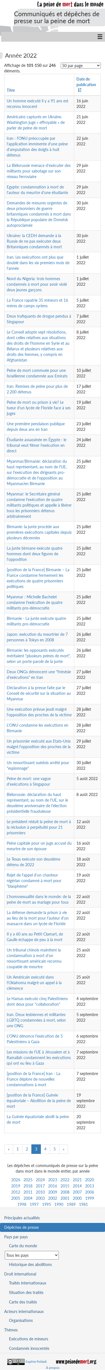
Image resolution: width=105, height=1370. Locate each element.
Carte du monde (23, 1245)
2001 (64, 1198)
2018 (28, 1186)
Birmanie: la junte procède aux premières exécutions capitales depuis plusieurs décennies (39, 532)
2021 (77, 1179)
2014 (77, 1186)
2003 (40, 1198)
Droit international (20, 1274)
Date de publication (86, 82)
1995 (46, 1204)
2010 (40, 1192)
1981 (83, 1204)
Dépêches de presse (21, 1227)
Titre (11, 90)
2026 (15, 1179)
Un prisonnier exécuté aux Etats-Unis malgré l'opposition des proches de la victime (39, 747)
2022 (64, 1179)
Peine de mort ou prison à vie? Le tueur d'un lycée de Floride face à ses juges (39, 408)
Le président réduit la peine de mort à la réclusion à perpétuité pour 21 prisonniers (39, 827)
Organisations (21, 1320)
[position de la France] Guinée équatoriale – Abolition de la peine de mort (39, 1101)
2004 (28, 1198)
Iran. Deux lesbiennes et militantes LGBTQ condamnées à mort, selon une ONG (36, 1020)
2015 (64, 1186)
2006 (89, 1192)
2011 (28, 1192)
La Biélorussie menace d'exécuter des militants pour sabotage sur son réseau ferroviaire (39, 171)
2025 (28, 1179)
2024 (40, 1179)
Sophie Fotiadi (36, 1361)
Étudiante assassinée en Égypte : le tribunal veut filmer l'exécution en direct (36, 445)
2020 (89, 1179)
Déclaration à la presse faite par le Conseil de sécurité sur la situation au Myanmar (39, 693)
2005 (15, 1198)
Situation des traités (26, 1292)
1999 (89, 1198)
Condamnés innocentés (29, 1348)
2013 (89, 1186)
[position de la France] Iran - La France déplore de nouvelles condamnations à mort (33, 1079)
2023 (52, 1179)
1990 (58, 1204)
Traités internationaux (27, 1283)
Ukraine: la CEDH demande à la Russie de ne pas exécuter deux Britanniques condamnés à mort (34, 241)
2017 (40, 1186)
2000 (77, 1198)
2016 (52, 1186)
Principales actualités (22, 1217)
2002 (52, 1198)
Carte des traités (23, 1302)
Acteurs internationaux (24, 1311)
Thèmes (11, 1330)
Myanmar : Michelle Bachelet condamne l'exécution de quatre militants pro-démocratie (34, 602)
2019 (15, 1186)
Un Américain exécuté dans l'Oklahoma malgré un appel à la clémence (34, 983)
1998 (21, 1204)
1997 (34, 1204)
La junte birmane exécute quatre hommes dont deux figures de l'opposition (34, 554)
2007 (77, 1192)
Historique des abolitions (30, 1264)
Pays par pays (16, 1236)
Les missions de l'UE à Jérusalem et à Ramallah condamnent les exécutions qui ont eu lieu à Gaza (39, 1058)
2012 (15, 1192)
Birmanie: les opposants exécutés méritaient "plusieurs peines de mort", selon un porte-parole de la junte (39, 656)
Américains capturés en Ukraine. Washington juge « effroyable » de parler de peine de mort (36, 122)
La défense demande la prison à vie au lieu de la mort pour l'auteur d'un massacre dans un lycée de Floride (38, 918)
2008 (64, 1192)
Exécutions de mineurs (28, 1338)
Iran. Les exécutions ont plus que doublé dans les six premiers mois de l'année (38, 263)
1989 (71, 1204)
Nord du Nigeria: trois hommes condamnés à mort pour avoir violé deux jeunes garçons (37, 284)
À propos (52, 1368)
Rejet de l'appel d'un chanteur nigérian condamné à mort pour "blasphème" (34, 881)
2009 (52, 1192)
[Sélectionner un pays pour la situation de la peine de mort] (32, 1255)
